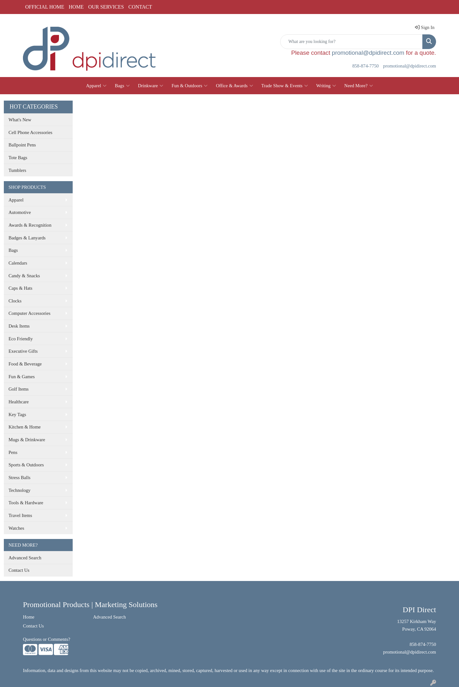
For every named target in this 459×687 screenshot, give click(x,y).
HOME (76, 7)
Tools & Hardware (26, 502)
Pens (13, 452)
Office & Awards (234, 85)
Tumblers (17, 170)
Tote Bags (18, 157)
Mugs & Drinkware (27, 439)
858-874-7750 (365, 65)
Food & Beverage (25, 363)
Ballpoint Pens (22, 144)
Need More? (358, 85)
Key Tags (17, 414)
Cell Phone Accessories (31, 132)
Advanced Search (25, 557)
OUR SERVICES (106, 7)
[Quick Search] (351, 41)
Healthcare (19, 401)
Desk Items (19, 326)
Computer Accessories (29, 313)
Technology (20, 490)
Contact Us (19, 570)
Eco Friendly (21, 338)
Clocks (15, 300)
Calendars (18, 263)
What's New (20, 119)
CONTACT (140, 7)
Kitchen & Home (25, 426)
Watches (16, 528)
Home (28, 617)
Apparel (96, 85)
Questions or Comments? (46, 639)
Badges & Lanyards (27, 237)
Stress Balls (20, 477)
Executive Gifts (23, 351)
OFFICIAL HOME (44, 7)
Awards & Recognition (30, 225)
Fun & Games (22, 376)
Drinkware (151, 85)
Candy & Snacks (24, 275)
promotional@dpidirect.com (368, 52)
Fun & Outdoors (189, 85)
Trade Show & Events (284, 85)
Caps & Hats (21, 288)
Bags (122, 85)
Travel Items (20, 515)
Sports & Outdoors (26, 464)
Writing (326, 85)
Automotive (20, 212)
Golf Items (19, 389)
